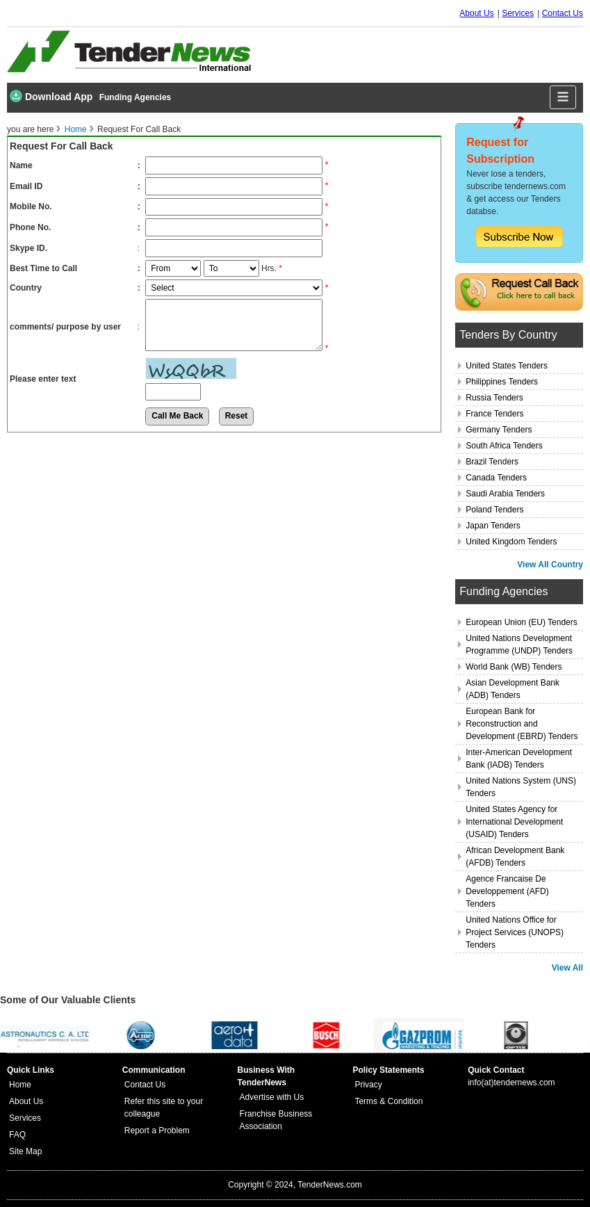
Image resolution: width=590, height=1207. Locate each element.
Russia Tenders (494, 398)
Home (76, 129)
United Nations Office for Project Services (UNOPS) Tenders (515, 932)
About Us (476, 13)
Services (518, 13)
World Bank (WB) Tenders (514, 667)
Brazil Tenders (492, 462)
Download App (51, 96)
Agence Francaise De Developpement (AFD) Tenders (507, 891)
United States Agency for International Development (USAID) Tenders (514, 821)
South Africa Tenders (504, 446)
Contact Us (562, 13)
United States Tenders (507, 366)
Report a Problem (157, 1130)
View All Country (550, 564)
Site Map (25, 1151)
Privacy (368, 1084)
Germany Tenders (499, 430)
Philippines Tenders (502, 382)
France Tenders (494, 414)
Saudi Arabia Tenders (505, 494)
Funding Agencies (135, 97)
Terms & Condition (388, 1101)
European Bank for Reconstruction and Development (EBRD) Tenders (521, 723)
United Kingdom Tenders (511, 541)
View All (567, 968)
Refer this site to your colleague (163, 1107)
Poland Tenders (494, 510)
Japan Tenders (493, 525)
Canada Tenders (496, 478)
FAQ (17, 1135)
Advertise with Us (272, 1097)
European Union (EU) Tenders (521, 622)
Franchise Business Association (276, 1120)
